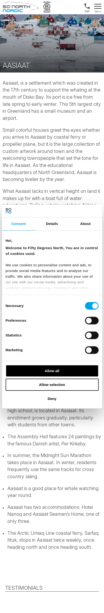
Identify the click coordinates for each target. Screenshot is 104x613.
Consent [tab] (18, 224)
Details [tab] (52, 224)
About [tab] (85, 224)
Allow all (52, 371)
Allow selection (52, 385)
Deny (52, 399)
